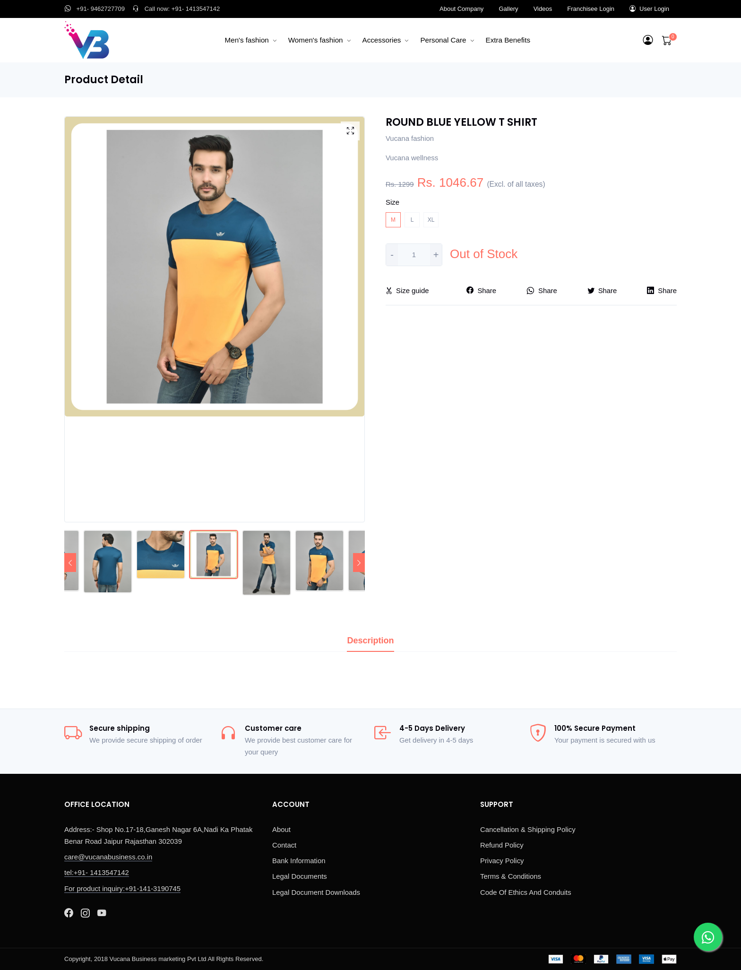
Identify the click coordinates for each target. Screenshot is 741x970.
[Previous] (70, 562)
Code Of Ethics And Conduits (525, 892)
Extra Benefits (508, 40)
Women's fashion (315, 40)
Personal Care (443, 40)
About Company (461, 8)
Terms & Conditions (510, 876)
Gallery (508, 8)
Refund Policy (502, 845)
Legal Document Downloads (316, 892)
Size (392, 202)
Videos (543, 8)
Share (481, 290)
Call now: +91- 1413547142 (176, 8)
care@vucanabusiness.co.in (108, 857)
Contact (284, 845)
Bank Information (298, 861)
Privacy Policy (502, 861)
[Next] (359, 562)
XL (431, 220)
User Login (649, 8)
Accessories (381, 40)
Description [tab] (370, 640)
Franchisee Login (590, 8)
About (281, 829)
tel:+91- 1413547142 (96, 872)
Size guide (407, 290)
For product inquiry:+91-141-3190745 (122, 888)
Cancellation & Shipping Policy (528, 829)
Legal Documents (299, 876)
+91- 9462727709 (94, 8)
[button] (648, 40)
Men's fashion (247, 40)
